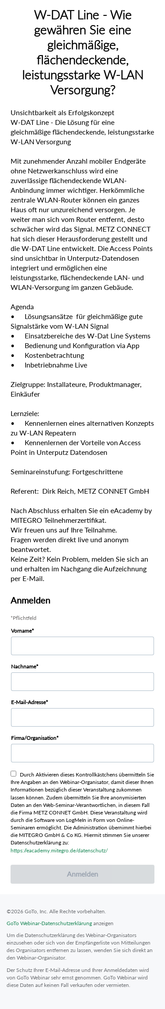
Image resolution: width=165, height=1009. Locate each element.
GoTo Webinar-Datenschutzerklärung (49, 923)
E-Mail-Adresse (28, 702)
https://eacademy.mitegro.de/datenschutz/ (59, 850)
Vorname (21, 630)
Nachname (23, 666)
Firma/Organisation (33, 738)
